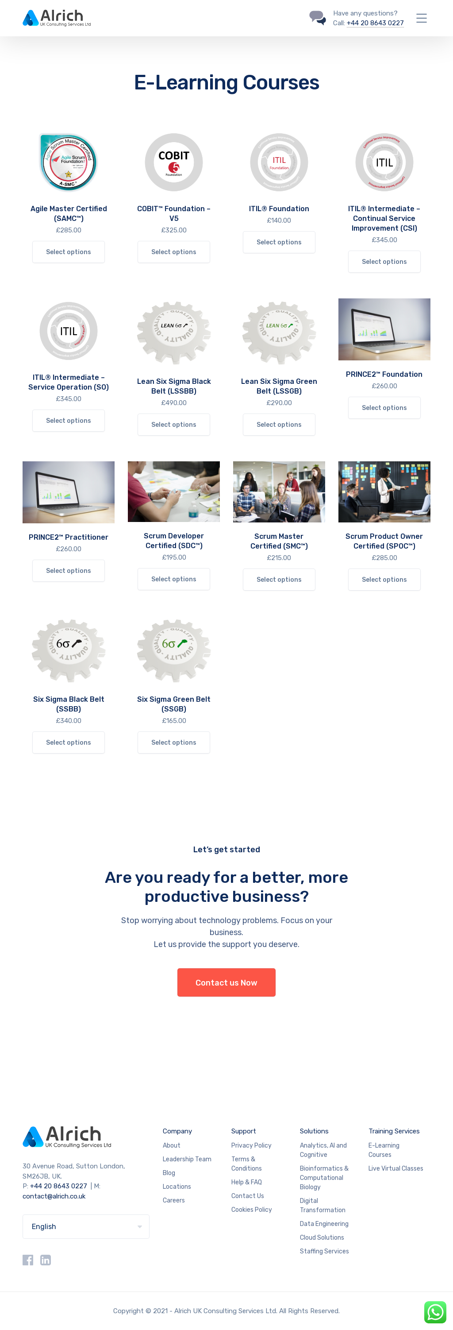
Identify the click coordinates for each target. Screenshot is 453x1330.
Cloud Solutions (322, 1237)
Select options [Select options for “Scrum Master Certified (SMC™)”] (279, 580)
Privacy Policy (251, 1145)
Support (243, 1131)
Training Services (394, 1131)
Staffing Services (324, 1251)
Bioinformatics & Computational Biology (324, 1178)
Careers (174, 1200)
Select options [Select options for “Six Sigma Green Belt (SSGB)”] (173, 742)
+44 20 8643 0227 (375, 23)
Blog (169, 1173)
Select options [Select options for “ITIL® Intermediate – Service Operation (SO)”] (68, 421)
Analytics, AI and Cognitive (323, 1150)
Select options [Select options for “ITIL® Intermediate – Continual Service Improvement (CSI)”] (384, 262)
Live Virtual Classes (396, 1168)
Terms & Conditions (246, 1164)
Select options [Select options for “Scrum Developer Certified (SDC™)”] (173, 579)
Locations (177, 1187)
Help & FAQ (246, 1182)
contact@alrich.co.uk (54, 1196)
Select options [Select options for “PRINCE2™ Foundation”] (384, 408)
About (171, 1145)
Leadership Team (187, 1159)
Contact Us (247, 1196)
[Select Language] (86, 1226)
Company (177, 1131)
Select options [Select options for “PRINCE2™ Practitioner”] (68, 571)
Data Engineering (324, 1224)
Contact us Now (226, 983)
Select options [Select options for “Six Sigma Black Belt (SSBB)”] (68, 742)
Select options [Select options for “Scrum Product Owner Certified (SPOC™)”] (384, 580)
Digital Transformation (323, 1205)
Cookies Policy (251, 1210)
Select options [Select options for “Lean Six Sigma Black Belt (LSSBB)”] (173, 425)
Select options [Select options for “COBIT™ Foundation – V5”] (173, 252)
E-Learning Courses (384, 1150)
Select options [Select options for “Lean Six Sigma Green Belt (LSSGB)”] (279, 425)
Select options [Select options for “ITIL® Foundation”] (279, 242)
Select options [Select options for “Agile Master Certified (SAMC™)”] (68, 252)
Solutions (314, 1131)
